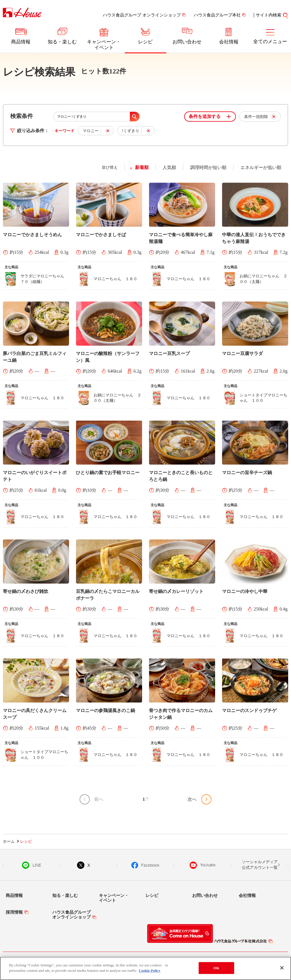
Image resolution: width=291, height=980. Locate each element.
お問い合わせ (186, 42)
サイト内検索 (268, 15)
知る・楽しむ (62, 42)
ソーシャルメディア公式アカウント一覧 (260, 865)
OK (216, 968)
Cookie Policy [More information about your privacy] (149, 970)
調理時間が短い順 (208, 167)
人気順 (169, 167)
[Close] (282, 968)
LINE (31, 865)
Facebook (145, 865)
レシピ (145, 42)
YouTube (203, 865)
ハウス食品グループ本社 (217, 15)
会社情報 (228, 42)
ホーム (9, 841)
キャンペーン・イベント (104, 44)
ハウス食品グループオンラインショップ (71, 914)
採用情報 (14, 912)
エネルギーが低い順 (260, 167)
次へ (192, 799)
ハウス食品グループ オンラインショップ (142, 15)
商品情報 (20, 42)
